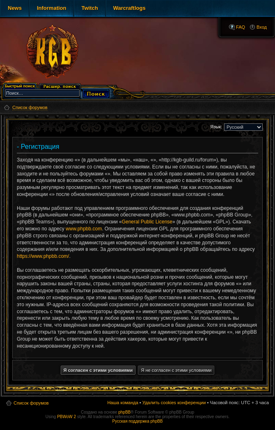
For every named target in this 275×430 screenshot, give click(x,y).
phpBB (124, 412)
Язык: (216, 126)
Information (51, 8)
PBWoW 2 (66, 416)
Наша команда (122, 402)
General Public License (147, 222)
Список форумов (31, 402)
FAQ (240, 27)
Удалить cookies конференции (174, 402)
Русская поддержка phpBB (137, 421)
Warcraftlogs (129, 8)
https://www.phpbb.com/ (43, 256)
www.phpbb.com (84, 229)
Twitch (89, 8)
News (15, 8)
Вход (262, 27)
